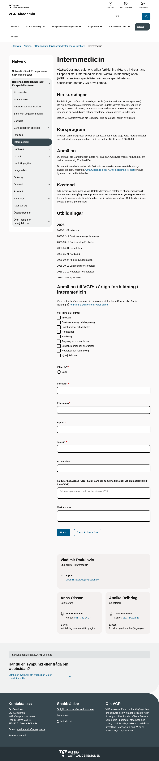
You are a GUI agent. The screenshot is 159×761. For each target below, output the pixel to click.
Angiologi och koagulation (75, 341)
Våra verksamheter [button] (119, 26)
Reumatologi (20, 205)
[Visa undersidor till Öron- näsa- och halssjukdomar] (49, 221)
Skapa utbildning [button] (35, 26)
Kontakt (14, 37)
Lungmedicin (20, 170)
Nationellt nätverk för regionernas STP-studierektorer (29, 73)
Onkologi (18, 177)
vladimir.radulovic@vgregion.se (82, 579)
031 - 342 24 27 (131, 617)
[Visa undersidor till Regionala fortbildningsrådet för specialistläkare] (49, 83)
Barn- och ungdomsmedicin (28, 113)
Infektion (18, 135)
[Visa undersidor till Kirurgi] (49, 156)
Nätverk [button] (142, 26)
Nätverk (19, 61)
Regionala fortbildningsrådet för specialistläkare (28, 84)
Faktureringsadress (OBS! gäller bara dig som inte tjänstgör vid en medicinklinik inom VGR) (102, 483)
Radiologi (19, 198)
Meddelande (64, 507)
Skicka (63, 532)
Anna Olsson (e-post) (96, 170)
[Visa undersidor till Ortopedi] (49, 184)
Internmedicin (21, 142)
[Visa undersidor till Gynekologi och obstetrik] (49, 127)
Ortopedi (18, 184)
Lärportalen (63, 715)
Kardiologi (19, 149)
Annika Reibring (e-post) (122, 170)
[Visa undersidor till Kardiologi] (49, 149)
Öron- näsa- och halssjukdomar (22, 222)
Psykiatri (18, 191)
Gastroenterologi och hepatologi (78, 322)
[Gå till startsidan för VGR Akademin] (22, 10)
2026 (64, 372)
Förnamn (62, 383)
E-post (60, 422)
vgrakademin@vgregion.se (31, 729)
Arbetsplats (63, 461)
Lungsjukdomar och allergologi (78, 346)
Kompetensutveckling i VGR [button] (66, 26)
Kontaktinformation (18, 735)
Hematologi (68, 332)
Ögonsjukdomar (22, 212)
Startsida (15, 26)
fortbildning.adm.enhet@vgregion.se (89, 304)
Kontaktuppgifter (22, 163)
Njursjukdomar (69, 355)
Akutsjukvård (20, 92)
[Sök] (127, 16)
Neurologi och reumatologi (75, 350)
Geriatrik (18, 121)
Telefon (61, 442)
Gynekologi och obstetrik (27, 128)
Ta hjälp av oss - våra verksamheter (75, 709)
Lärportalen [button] (95, 26)
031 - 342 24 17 (82, 617)
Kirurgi (17, 156)
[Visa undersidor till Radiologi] (49, 198)
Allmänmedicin (21, 99)
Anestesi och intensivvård (27, 106)
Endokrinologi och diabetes (76, 327)
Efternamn (63, 403)
